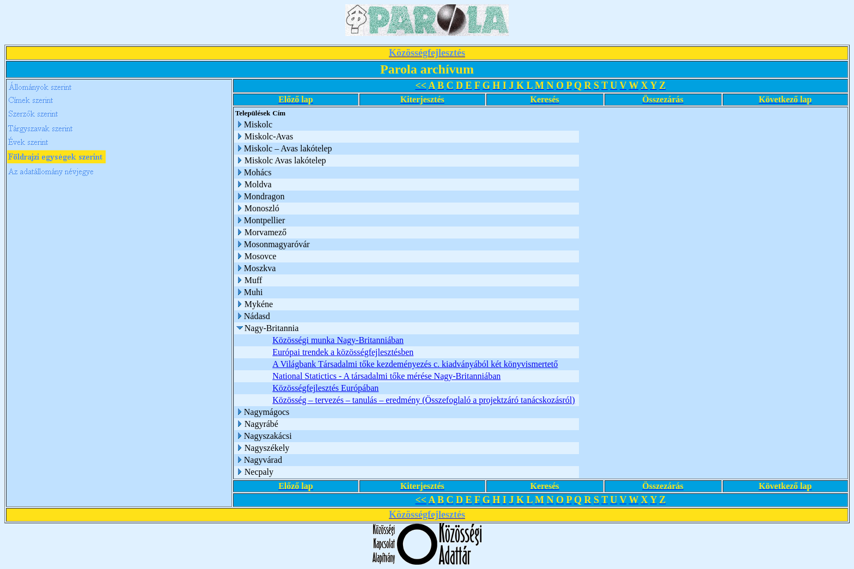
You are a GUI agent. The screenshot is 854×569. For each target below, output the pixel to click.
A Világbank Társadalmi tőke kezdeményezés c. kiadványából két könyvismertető (415, 364)
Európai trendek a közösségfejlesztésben (342, 352)
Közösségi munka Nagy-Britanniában (338, 340)
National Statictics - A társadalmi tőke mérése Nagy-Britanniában (386, 376)
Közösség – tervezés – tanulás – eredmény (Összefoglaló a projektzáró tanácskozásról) (423, 400)
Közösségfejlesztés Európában (325, 388)
